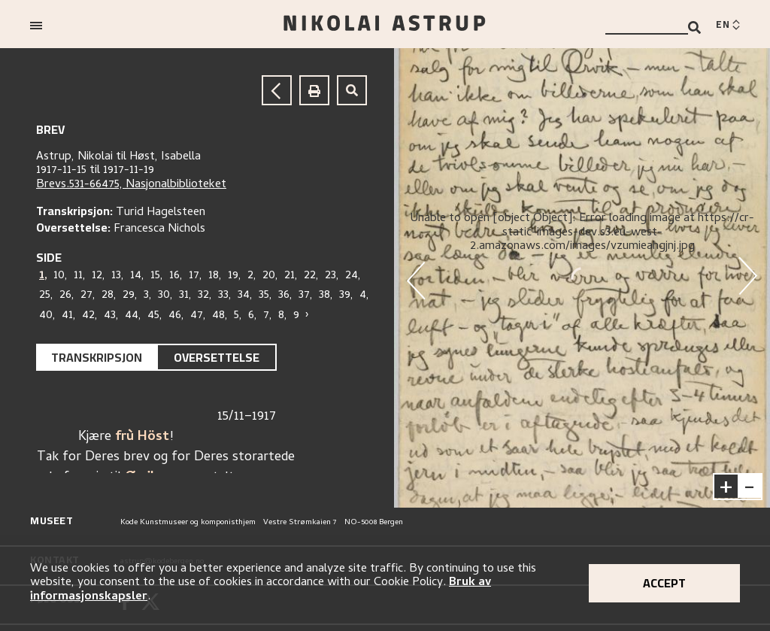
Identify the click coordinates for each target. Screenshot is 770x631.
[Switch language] (728, 25)
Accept (664, 583)
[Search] (694, 27)
